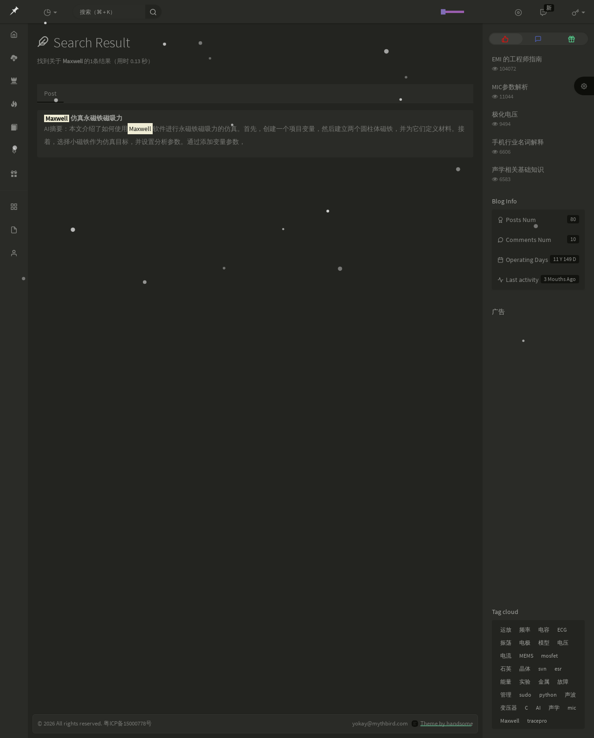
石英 (505, 668)
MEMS (526, 655)
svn (542, 668)
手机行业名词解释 (518, 142)
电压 (562, 642)
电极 (524, 642)
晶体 (524, 668)
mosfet (549, 655)
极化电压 (505, 114)
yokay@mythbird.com (380, 723)
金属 (543, 681)
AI (538, 707)
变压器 (508, 707)
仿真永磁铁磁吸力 (83, 118)
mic (572, 707)
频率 (524, 629)
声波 (570, 694)
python (548, 694)
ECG (562, 629)
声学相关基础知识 (518, 169)
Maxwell (509, 720)
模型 (543, 642)
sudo (525, 694)
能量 (505, 681)
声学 (554, 707)
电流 (505, 655)
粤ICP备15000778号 (127, 723)
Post (50, 93)
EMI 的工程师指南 (517, 59)
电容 (543, 629)
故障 (562, 681)
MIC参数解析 (510, 87)
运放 (505, 629)
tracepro (537, 720)
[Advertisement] (538, 459)
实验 (524, 681)
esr (558, 668)
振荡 (505, 642)
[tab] (505, 39)
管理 (505, 694)
